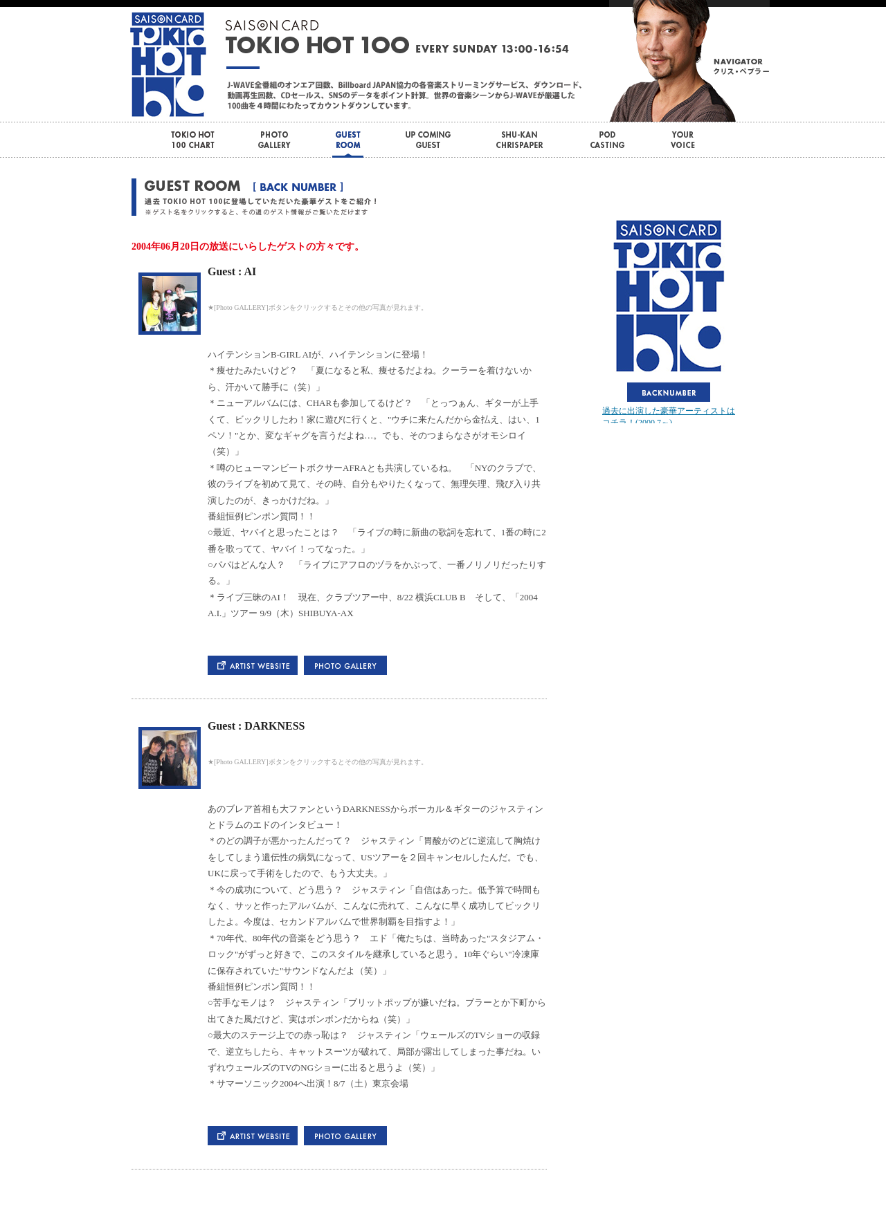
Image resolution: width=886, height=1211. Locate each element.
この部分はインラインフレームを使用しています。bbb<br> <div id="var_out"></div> (669, 319)
